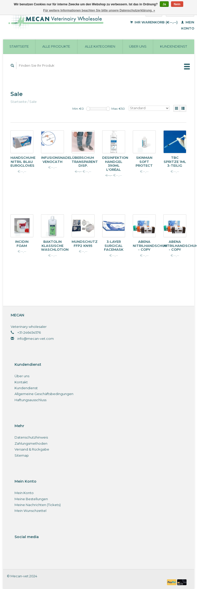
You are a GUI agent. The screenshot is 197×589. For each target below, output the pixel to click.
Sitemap (22, 455)
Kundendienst (173, 46)
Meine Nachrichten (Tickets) (38, 505)
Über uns (138, 46)
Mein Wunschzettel (30, 511)
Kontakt (21, 382)
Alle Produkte (56, 46)
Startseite (19, 46)
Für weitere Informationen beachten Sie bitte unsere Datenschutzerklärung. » (99, 10)
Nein (177, 4)
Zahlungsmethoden (31, 443)
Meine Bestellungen (31, 499)
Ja (164, 4)
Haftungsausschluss (30, 400)
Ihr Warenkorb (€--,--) (154, 22)
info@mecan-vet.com (35, 338)
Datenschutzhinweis (31, 437)
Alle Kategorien (100, 46)
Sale (33, 102)
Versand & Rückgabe (32, 449)
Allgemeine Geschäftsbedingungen (44, 394)
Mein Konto (24, 493)
